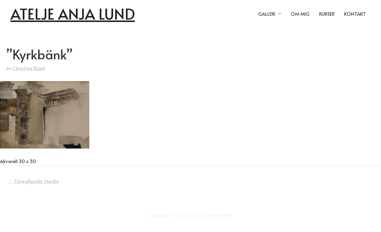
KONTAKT (355, 13)
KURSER (327, 13)
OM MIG (300, 13)
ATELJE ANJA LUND (72, 13)
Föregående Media (33, 180)
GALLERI (266, 13)
